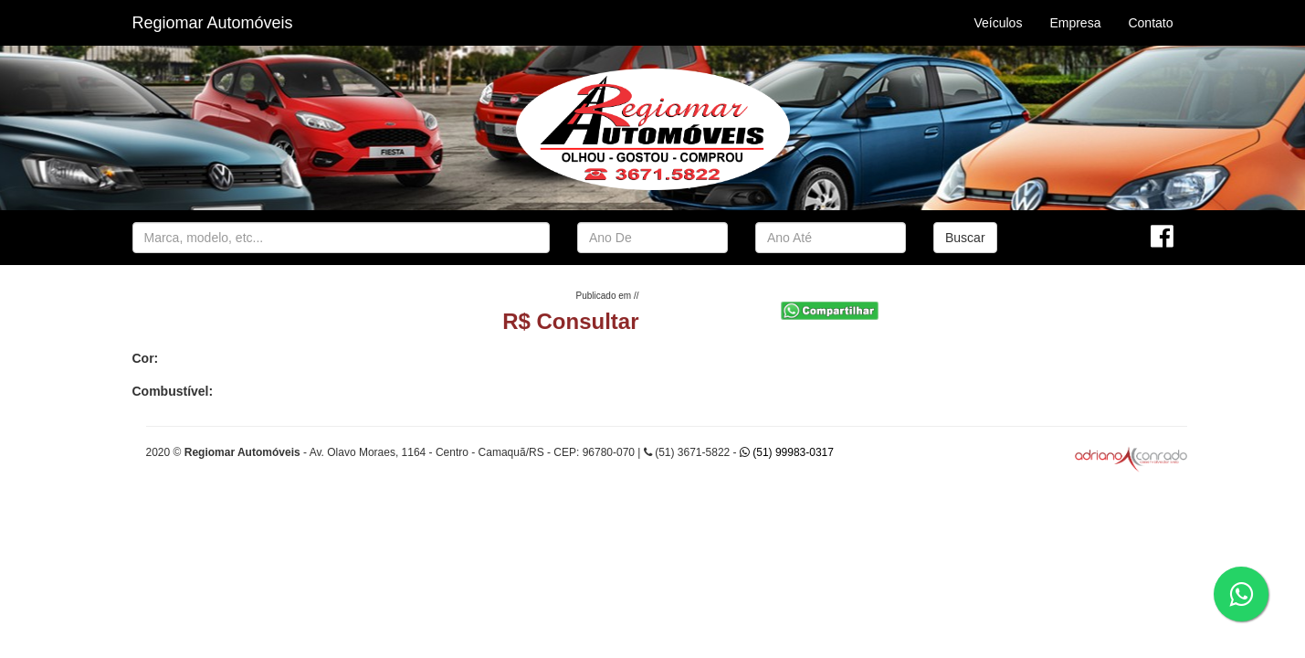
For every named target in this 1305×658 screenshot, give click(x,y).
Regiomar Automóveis (212, 23)
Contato (1150, 23)
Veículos (997, 23)
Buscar (965, 237)
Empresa (1074, 23)
